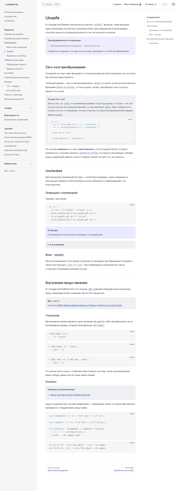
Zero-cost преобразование (159, 21)
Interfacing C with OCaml (110, 305)
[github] (173, 4)
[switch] (164, 4)
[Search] (51, 4)
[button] (31, 43)
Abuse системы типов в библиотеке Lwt (70, 395)
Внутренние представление (160, 39)
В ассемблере (57, 244)
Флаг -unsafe (155, 34)
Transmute (153, 43)
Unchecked (152, 26)
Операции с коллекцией (160, 30)
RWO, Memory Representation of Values (77, 305)
